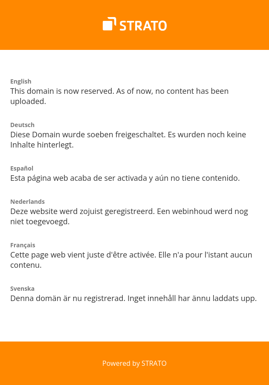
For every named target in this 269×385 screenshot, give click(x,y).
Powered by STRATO (134, 363)
